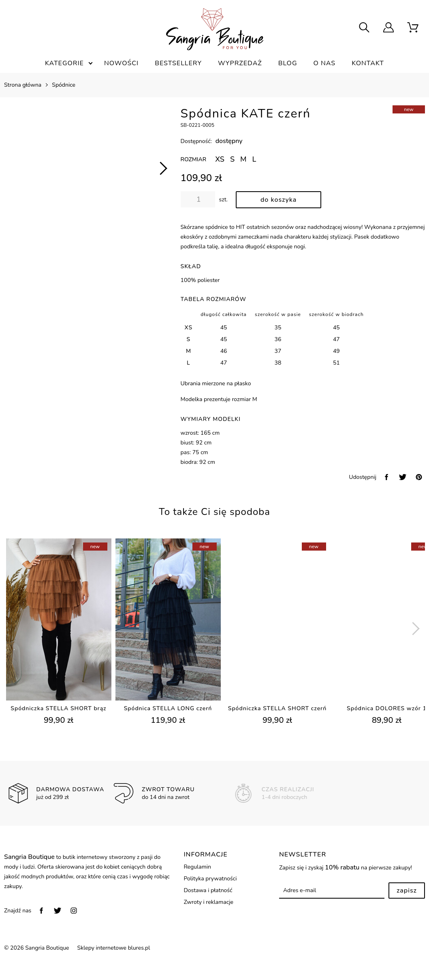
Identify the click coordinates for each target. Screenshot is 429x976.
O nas (325, 63)
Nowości (121, 63)
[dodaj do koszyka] (278, 199)
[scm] (413, 28)
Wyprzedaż (240, 63)
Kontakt (368, 63)
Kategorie (64, 63)
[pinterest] (419, 477)
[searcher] (364, 28)
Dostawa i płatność (208, 890)
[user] (388, 28)
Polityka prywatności (210, 878)
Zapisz (407, 890)
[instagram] (74, 911)
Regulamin (197, 867)
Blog (287, 63)
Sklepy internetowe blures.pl (113, 948)
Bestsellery (178, 63)
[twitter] (403, 477)
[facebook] (386, 477)
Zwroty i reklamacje (208, 902)
